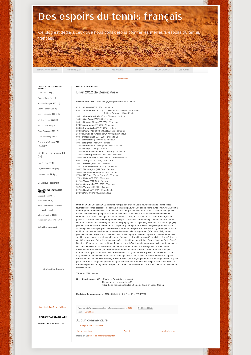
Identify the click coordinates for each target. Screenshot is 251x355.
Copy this (43, 307)
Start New (53, 307)
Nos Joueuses (118, 70)
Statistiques (140, 70)
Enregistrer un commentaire (92, 325)
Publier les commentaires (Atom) (102, 336)
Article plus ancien (169, 331)
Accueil (127, 331)
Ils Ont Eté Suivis (162, 70)
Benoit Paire (89, 312)
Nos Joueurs (96, 70)
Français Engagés (74, 70)
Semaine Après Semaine (47, 70)
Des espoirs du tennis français (110, 16)
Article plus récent (84, 331)
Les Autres (183, 70)
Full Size (62, 307)
